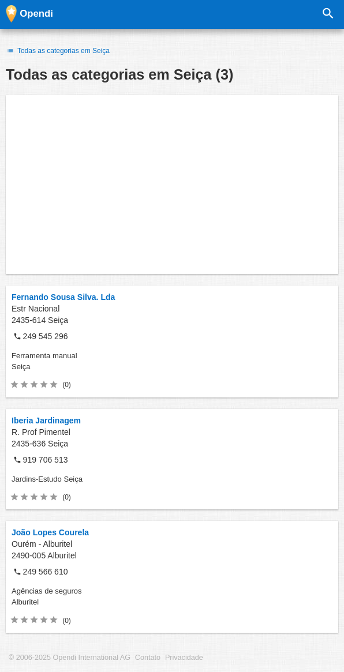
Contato (147, 658)
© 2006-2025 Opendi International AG (69, 658)
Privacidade (184, 658)
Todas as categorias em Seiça (58, 51)
